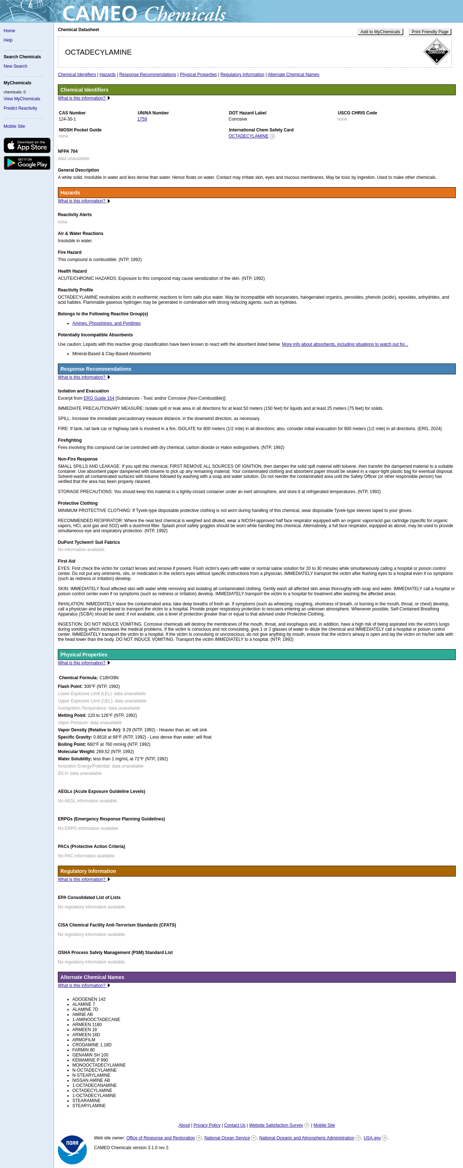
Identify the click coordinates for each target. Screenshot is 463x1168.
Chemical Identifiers (77, 74)
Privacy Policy (207, 1125)
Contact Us (234, 1125)
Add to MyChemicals (380, 31)
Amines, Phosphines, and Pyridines (106, 323)
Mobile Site (14, 126)
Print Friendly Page (430, 31)
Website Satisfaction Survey (276, 1125)
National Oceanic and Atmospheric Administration (306, 1137)
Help (8, 40)
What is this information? (82, 98)
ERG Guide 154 (99, 398)
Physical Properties (198, 74)
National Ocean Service (227, 1137)
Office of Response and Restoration (160, 1137)
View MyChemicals (22, 98)
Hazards (107, 74)
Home (9, 30)
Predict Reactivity (20, 108)
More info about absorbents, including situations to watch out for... (345, 344)
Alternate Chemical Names (293, 74)
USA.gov (372, 1137)
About (184, 1125)
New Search (15, 66)
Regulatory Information (242, 74)
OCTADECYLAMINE (248, 136)
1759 (142, 119)
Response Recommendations (147, 74)
